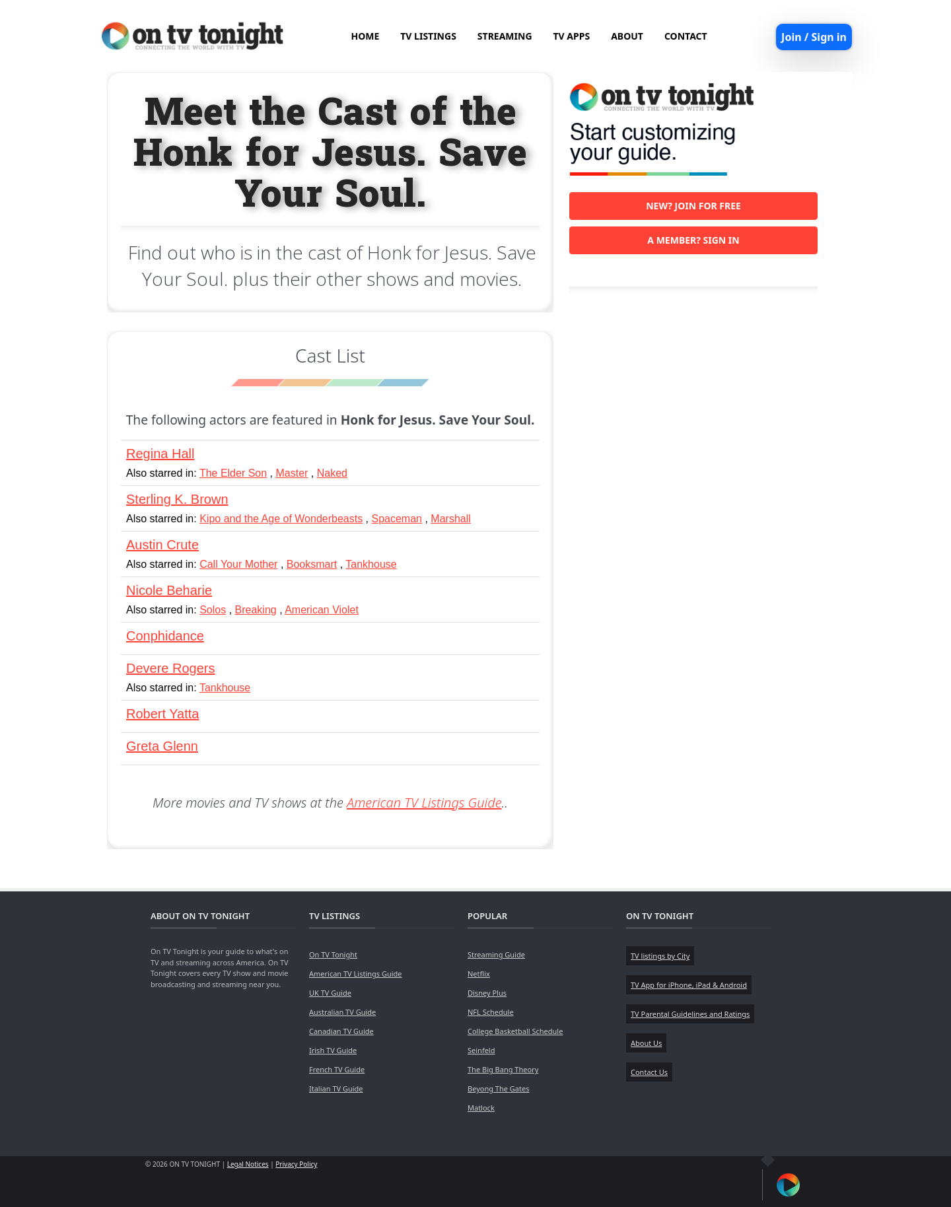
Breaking (256, 609)
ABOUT (627, 36)
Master (292, 473)
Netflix (479, 974)
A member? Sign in (693, 240)
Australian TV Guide (342, 1012)
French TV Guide (337, 1069)
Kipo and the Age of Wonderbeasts (281, 518)
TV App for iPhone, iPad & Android (689, 985)
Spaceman (397, 518)
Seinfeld (481, 1050)
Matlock (481, 1108)
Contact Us (649, 1072)
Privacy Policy (296, 1164)
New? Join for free (693, 205)
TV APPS (571, 36)
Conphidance (165, 636)
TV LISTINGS (428, 36)
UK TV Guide (330, 993)
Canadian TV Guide (341, 1031)
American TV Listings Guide (424, 802)
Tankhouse (370, 564)
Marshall (450, 518)
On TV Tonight (333, 954)
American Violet (322, 609)
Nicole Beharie (169, 590)
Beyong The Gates (498, 1088)
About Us (646, 1043)
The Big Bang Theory (503, 1069)
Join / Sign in (814, 37)
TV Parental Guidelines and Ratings (690, 1014)
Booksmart (312, 564)
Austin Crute (162, 544)
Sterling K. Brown (177, 499)
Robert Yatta (162, 714)
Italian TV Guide (336, 1088)
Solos (212, 609)
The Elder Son (233, 473)
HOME (365, 36)
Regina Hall (160, 453)
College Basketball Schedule (515, 1031)
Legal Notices (248, 1164)
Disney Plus (487, 993)
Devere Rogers (170, 668)
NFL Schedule (491, 1012)
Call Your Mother (238, 564)
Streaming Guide (496, 954)
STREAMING (504, 36)
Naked (332, 473)
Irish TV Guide (333, 1050)
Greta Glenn (162, 746)
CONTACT (685, 36)
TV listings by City (660, 956)
